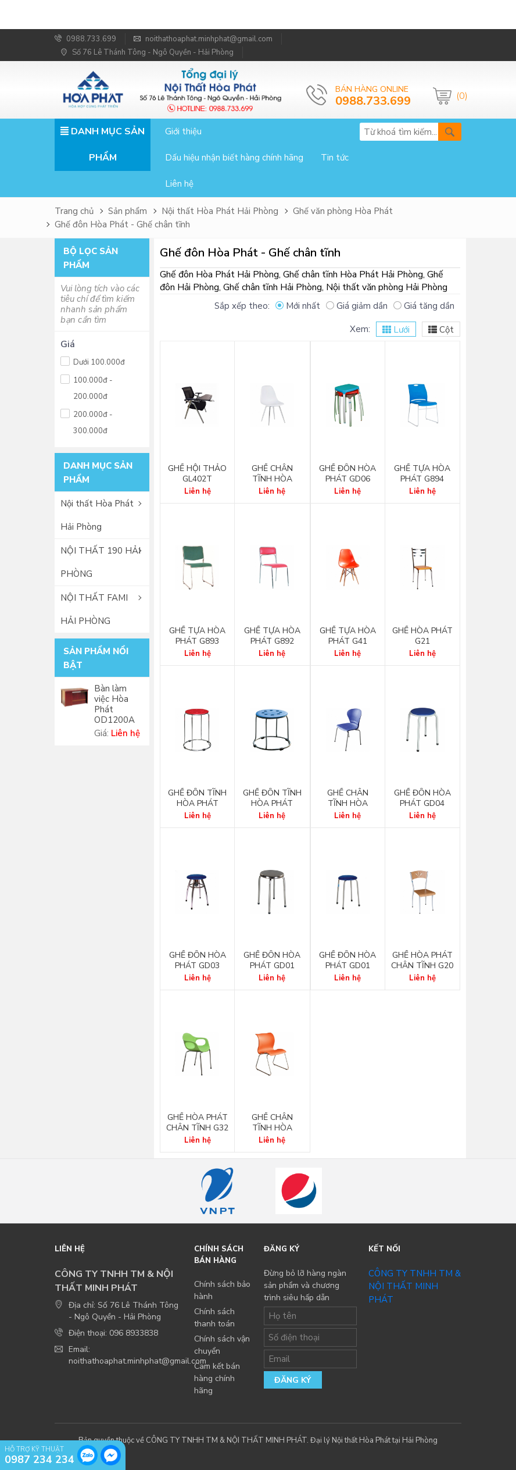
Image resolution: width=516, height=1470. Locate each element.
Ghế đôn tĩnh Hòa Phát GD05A (272, 803)
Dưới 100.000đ (92, 361)
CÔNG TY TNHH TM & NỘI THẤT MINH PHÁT (414, 1286)
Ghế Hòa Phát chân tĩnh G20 (422, 960)
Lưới (396, 330)
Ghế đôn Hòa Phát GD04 (422, 798)
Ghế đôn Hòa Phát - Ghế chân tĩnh (122, 224)
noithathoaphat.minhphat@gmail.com (203, 38)
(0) (458, 96)
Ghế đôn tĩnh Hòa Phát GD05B (197, 803)
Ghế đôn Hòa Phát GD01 (347, 960)
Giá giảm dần (357, 306)
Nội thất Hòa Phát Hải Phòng (220, 211)
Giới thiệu (183, 131)
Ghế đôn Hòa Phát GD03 (197, 960)
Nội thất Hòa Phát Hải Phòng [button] (97, 515)
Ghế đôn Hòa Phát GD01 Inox (271, 966)
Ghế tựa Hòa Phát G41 (348, 636)
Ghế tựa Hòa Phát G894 (422, 473)
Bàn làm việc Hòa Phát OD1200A (114, 704)
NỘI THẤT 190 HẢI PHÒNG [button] (100, 562)
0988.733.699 (85, 38)
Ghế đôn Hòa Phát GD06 (347, 473)
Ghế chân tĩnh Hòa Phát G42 (272, 479)
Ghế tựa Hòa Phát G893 (197, 636)
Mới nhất (297, 306)
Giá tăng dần (423, 306)
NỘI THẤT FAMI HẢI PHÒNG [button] (94, 609)
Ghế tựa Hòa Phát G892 (272, 636)
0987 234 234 (39, 1459)
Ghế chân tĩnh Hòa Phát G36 (347, 803)
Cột (441, 330)
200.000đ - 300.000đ (86, 421)
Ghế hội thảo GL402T (197, 473)
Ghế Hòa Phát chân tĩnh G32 (197, 1122)
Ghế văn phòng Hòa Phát (343, 211)
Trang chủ (74, 211)
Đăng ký (292, 1380)
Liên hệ (179, 184)
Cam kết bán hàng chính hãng (217, 1378)
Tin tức (335, 157)
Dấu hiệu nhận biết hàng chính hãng (234, 157)
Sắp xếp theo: (242, 306)
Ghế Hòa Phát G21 (422, 636)
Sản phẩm (127, 211)
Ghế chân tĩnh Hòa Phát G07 (272, 1128)
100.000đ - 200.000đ (86, 387)
